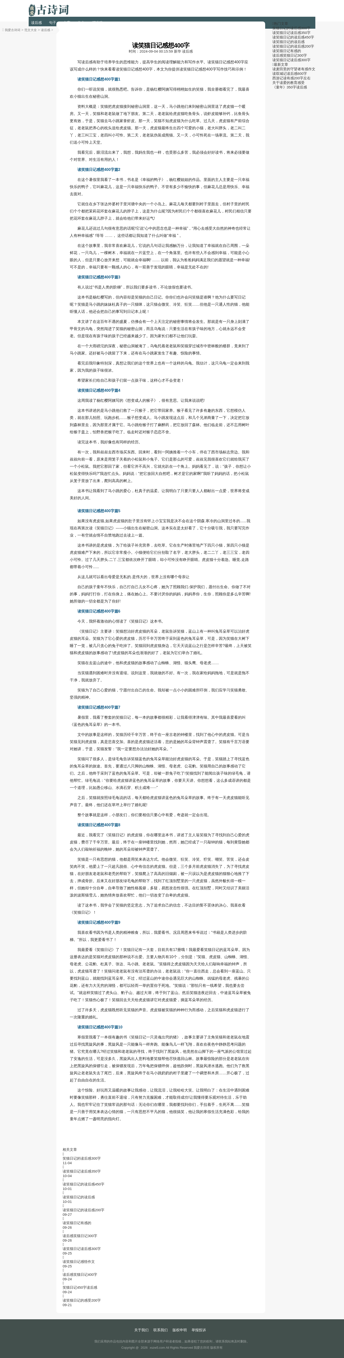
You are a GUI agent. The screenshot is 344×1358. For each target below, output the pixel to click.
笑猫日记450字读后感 (80, 1287)
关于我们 (141, 1330)
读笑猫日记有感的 (77, 1223)
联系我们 (160, 1330)
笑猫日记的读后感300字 (82, 1158)
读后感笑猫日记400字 (80, 1274)
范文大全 (30, 30)
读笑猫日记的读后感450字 (83, 1184)
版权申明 (179, 1330)
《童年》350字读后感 (289, 87)
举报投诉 (199, 1330)
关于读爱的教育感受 (288, 83)
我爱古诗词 (12, 30)
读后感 (36, 23)
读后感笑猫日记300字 (80, 1236)
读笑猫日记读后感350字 (82, 1171)
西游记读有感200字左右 (291, 78)
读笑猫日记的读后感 (79, 1197)
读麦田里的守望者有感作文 (293, 69)
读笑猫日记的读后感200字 (83, 1210)
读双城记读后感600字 (289, 73)
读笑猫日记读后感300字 (82, 1249)
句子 (52, 23)
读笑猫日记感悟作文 (79, 1262)
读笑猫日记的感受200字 (82, 1300)
